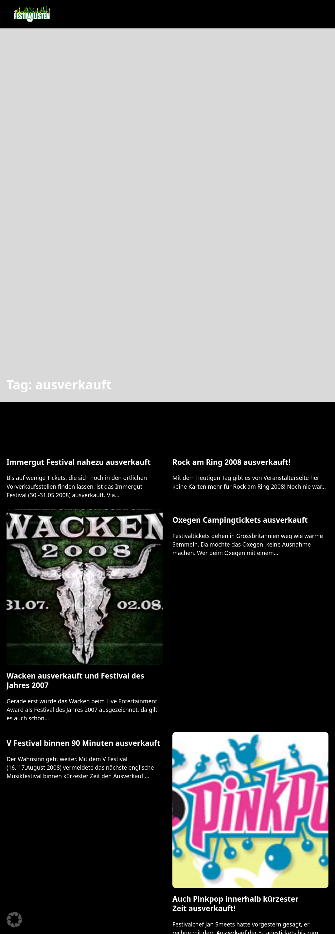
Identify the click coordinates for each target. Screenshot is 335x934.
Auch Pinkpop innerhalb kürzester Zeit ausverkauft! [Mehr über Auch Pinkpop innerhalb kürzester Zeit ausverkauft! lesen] (235, 903)
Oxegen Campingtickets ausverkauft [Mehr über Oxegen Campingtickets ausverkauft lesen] (240, 520)
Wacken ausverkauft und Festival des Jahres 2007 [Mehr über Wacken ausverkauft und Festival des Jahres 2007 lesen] (75, 680)
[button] (14, 919)
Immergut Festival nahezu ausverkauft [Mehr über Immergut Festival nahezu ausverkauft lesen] (79, 462)
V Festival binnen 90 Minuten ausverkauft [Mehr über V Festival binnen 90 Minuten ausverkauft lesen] (83, 743)
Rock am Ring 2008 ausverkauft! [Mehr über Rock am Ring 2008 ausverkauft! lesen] (231, 462)
